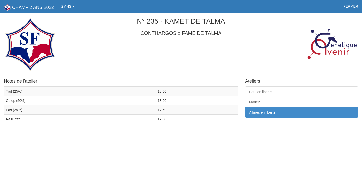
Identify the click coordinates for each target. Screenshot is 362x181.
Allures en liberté (262, 112)
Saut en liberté (260, 92)
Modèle (255, 102)
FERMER (350, 6)
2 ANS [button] (68, 6)
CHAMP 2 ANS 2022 (29, 7)
